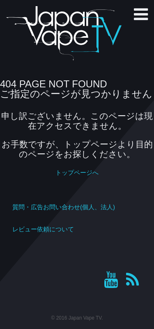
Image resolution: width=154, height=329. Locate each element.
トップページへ (77, 172)
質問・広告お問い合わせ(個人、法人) (63, 206)
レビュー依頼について (43, 229)
